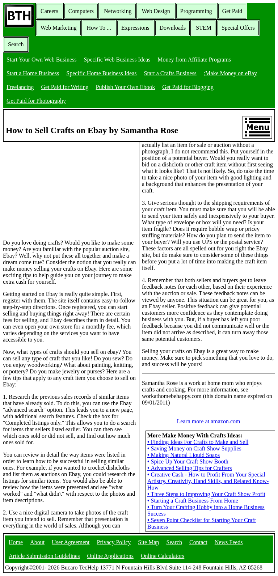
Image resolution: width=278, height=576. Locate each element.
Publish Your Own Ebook (125, 87)
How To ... (99, 28)
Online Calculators (162, 556)
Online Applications (110, 556)
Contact (198, 542)
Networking (117, 11)
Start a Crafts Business (170, 73)
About (37, 542)
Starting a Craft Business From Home (192, 500)
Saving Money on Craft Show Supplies (194, 448)
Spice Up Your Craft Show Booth (187, 461)
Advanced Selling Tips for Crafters (189, 468)
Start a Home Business (33, 73)
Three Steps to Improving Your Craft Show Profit (206, 494)
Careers (49, 11)
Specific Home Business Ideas (101, 73)
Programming (196, 11)
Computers (81, 11)
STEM (203, 28)
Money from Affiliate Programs (194, 59)
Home (16, 542)
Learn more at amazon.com (208, 421)
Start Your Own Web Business (42, 59)
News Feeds (229, 542)
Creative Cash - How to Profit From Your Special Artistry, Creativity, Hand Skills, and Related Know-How (208, 481)
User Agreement (70, 542)
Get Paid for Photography (36, 101)
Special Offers (238, 28)
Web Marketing (59, 28)
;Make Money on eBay (230, 73)
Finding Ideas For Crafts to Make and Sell (197, 442)
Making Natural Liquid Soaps (183, 455)
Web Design (156, 11)
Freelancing (20, 87)
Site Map (148, 542)
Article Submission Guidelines (44, 556)
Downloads (172, 28)
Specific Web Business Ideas (117, 59)
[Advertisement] (57, 187)
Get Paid (232, 11)
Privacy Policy (114, 542)
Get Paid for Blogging (188, 87)
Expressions (135, 28)
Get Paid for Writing (65, 87)
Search (16, 44)
